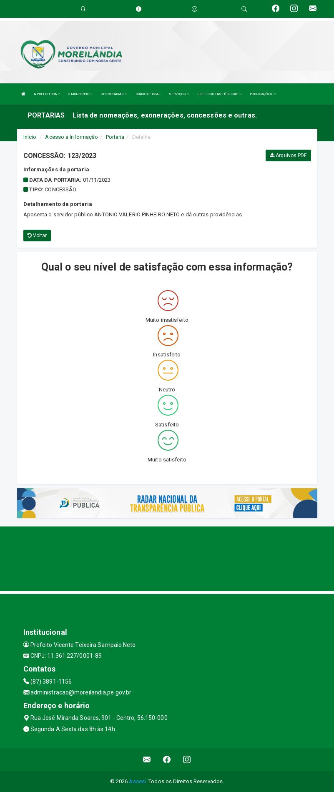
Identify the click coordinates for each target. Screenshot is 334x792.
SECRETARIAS (113, 94)
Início (30, 137)
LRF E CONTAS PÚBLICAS (219, 94)
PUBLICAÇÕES (262, 94)
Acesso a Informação (71, 137)
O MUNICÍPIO (80, 94)
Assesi (137, 781)
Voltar (37, 235)
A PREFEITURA (47, 94)
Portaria (115, 137)
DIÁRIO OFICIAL (148, 94)
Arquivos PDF (288, 155)
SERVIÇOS (179, 94)
